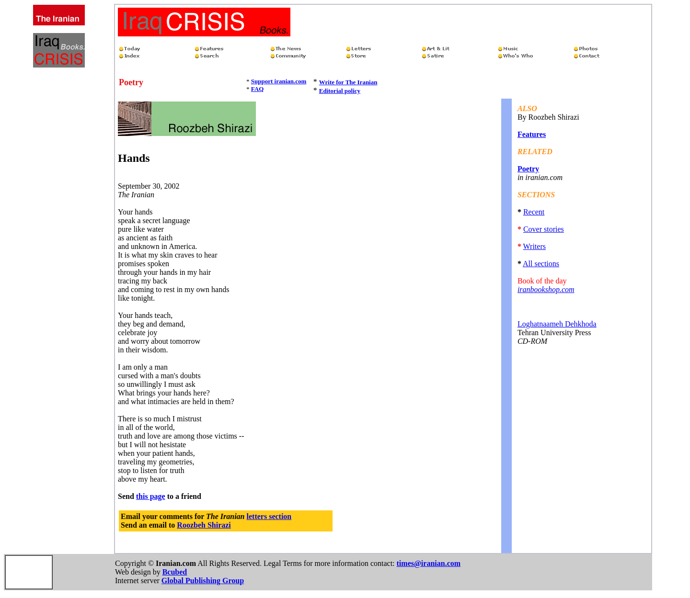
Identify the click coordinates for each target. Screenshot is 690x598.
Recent (533, 212)
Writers (534, 246)
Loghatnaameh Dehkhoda (557, 324)
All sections (541, 264)
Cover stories (543, 229)
